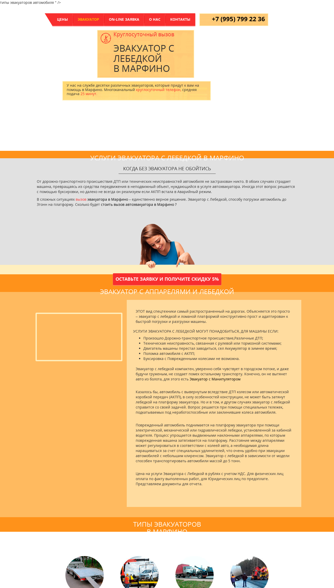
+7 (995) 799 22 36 (238, 19)
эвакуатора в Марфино (107, 199)
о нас (154, 19)
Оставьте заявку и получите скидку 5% (167, 279)
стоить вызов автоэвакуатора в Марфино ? (139, 204)
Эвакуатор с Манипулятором (215, 379)
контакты (180, 19)
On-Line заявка (124, 19)
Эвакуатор (88, 19)
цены (62, 19)
